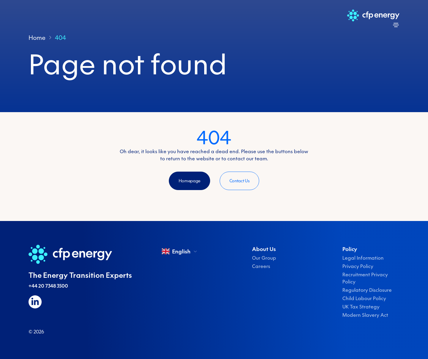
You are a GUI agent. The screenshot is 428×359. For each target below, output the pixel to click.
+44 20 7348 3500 (48, 286)
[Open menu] (396, 25)
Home (37, 37)
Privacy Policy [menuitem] (357, 266)
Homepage (189, 181)
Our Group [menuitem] (264, 258)
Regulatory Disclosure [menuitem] (367, 290)
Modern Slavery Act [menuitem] (365, 315)
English (180, 251)
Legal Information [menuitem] (363, 258)
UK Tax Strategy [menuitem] (361, 307)
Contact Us (239, 181)
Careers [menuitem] (261, 266)
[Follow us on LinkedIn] (35, 301)
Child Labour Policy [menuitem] (364, 298)
